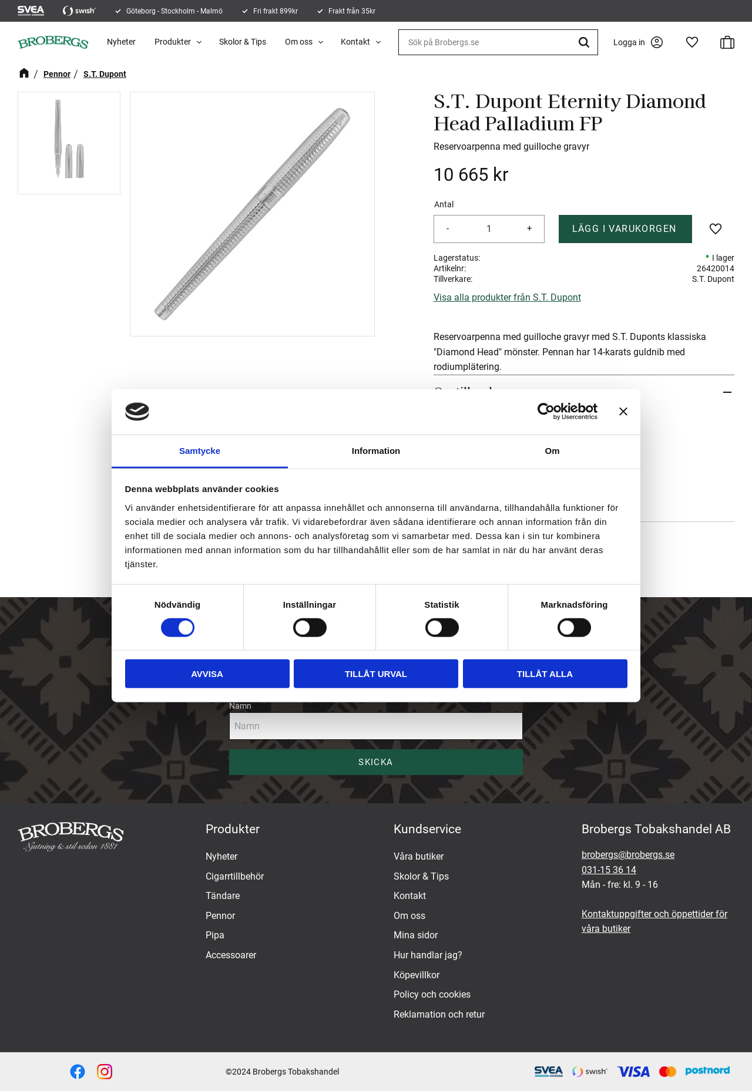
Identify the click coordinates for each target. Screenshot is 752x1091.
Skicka (375, 762)
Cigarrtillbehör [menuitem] (235, 876)
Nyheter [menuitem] (121, 41)
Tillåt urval (376, 674)
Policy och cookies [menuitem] (432, 994)
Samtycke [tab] (199, 451)
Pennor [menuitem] (220, 915)
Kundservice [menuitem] (427, 829)
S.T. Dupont (713, 279)
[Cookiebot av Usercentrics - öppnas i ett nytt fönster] (546, 411)
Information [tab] (376, 451)
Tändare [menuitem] (223, 895)
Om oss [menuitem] (299, 41)
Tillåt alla (545, 674)
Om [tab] (552, 451)
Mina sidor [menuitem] (416, 935)
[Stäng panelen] (623, 412)
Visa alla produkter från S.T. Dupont (507, 297)
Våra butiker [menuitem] (419, 856)
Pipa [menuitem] (215, 935)
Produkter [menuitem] (173, 41)
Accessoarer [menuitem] (231, 955)
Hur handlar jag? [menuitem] (428, 955)
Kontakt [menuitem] (355, 41)
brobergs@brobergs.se (628, 854)
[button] (692, 42)
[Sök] (585, 42)
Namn (240, 706)
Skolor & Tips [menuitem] (242, 41)
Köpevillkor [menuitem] (416, 975)
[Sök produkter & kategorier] (498, 42)
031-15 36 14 (609, 870)
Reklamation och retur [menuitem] (439, 1014)
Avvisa (207, 674)
